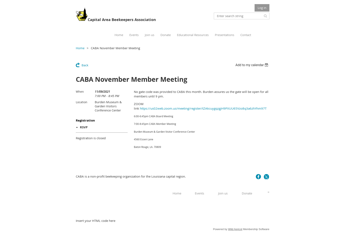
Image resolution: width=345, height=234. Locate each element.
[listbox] (252, 65)
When (80, 92)
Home (80, 48)
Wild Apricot (235, 229)
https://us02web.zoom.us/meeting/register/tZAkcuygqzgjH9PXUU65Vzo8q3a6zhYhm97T (203, 108)
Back (85, 65)
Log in (262, 8)
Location (81, 102)
